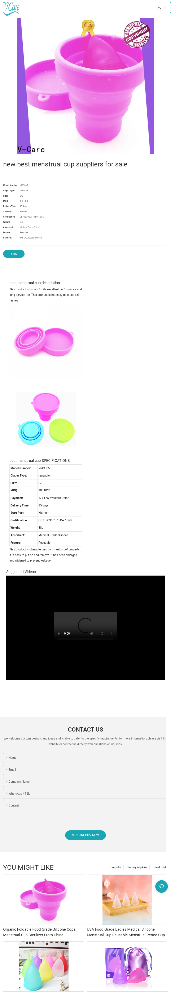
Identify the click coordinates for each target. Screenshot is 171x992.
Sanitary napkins (136, 867)
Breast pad (159, 867)
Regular (116, 867)
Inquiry (14, 254)
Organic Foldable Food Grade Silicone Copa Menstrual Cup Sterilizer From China (39, 932)
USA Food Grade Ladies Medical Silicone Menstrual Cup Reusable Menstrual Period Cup (126, 932)
